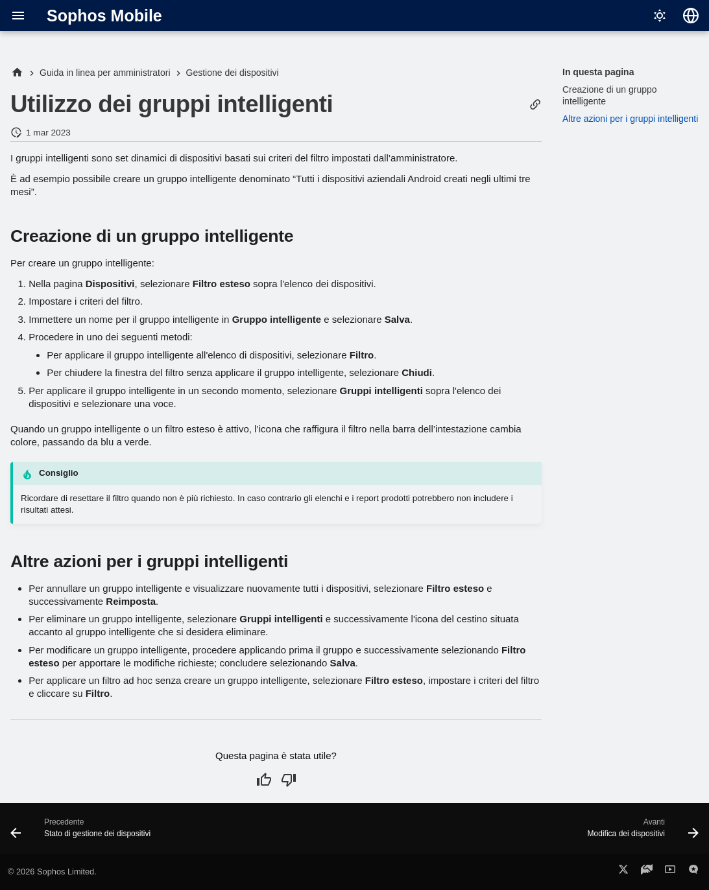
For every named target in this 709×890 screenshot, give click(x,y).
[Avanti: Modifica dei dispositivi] (639, 832)
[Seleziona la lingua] (691, 16)
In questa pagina (598, 72)
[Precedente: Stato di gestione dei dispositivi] (83, 832)
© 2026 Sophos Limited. (52, 871)
